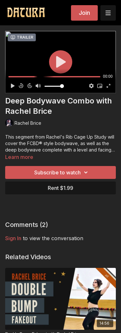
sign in (13, 238)
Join (84, 12)
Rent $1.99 (60, 188)
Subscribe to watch (62, 172)
